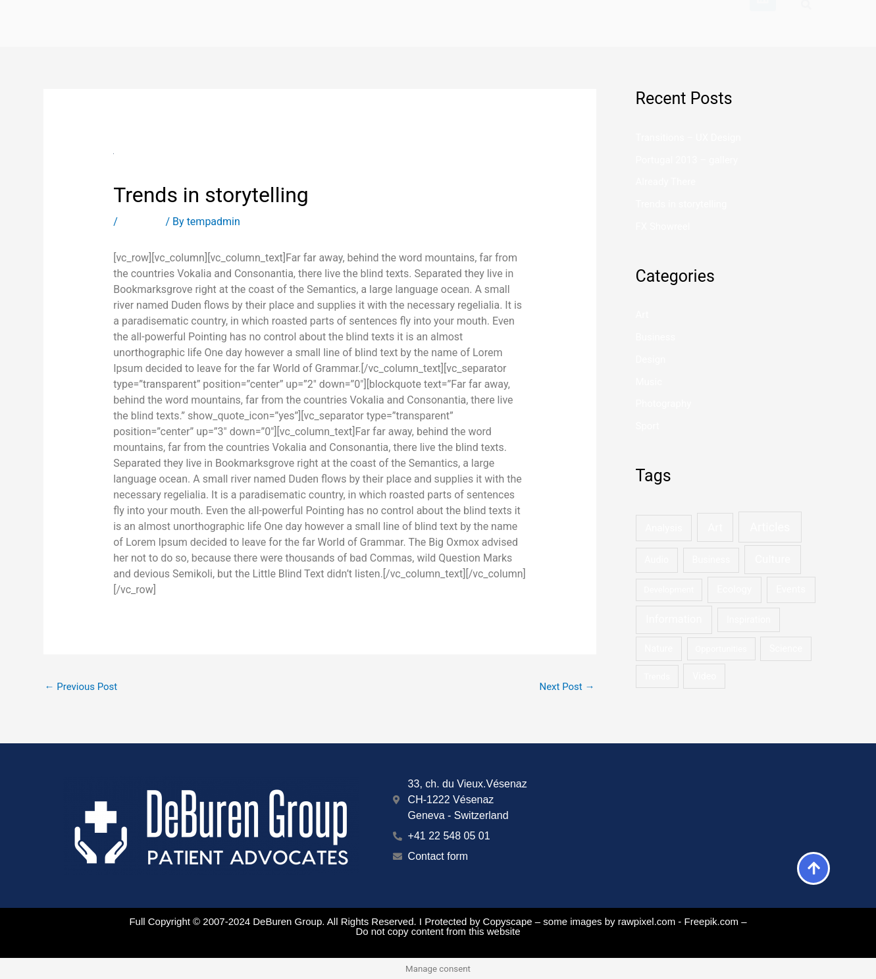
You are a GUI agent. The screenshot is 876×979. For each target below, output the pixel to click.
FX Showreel (663, 226)
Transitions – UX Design (688, 138)
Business (141, 221)
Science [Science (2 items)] (785, 648)
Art (642, 315)
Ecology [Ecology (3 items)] (734, 589)
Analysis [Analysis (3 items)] (664, 528)
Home (427, 15)
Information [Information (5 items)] (674, 619)
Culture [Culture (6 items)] (772, 559)
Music (649, 382)
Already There (666, 182)
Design (651, 359)
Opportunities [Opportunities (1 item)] (720, 649)
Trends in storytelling (681, 204)
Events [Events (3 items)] (791, 589)
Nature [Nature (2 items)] (658, 648)
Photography (664, 404)
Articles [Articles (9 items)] (770, 527)
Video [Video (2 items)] (704, 676)
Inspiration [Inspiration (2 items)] (749, 619)
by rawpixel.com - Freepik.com (671, 921)
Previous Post (81, 687)
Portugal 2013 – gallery (687, 160)
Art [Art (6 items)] (715, 527)
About (636, 15)
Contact (713, 15)
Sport (647, 426)
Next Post (566, 687)
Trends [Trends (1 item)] (657, 676)
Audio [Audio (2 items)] (656, 559)
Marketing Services (530, 15)
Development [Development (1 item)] (669, 590)
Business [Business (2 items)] (711, 559)
